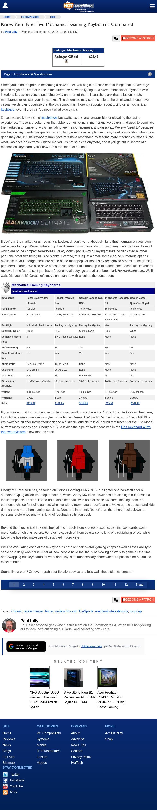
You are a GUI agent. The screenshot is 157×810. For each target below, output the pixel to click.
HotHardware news (91, 646)
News (7, 745)
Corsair (16, 611)
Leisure (42, 757)
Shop (109, 739)
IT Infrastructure (48, 751)
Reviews (9, 739)
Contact (76, 751)
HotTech (77, 763)
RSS (13, 792)
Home (7, 733)
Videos (42, 763)
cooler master (33, 611)
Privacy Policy (81, 757)
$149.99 (135, 403)
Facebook (17, 780)
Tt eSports (85, 611)
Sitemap (9, 763)
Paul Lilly (29, 620)
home (7, 17)
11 (114, 584)
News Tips (78, 745)
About (75, 733)
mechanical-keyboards (111, 611)
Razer (49, 611)
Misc (52, 17)
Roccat (71, 611)
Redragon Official (66, 57)
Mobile (41, 745)
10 (103, 584)
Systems (43, 739)
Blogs (7, 751)
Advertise (78, 739)
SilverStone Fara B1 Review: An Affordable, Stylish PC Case (80, 697)
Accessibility (114, 733)
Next (139, 584)
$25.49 (93, 57)
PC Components (30, 17)
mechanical (49, 117)
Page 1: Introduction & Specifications (79, 74)
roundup (136, 611)
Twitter (15, 774)
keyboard (8, 109)
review (60, 611)
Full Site (9, 757)
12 (126, 584)
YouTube (16, 786)
